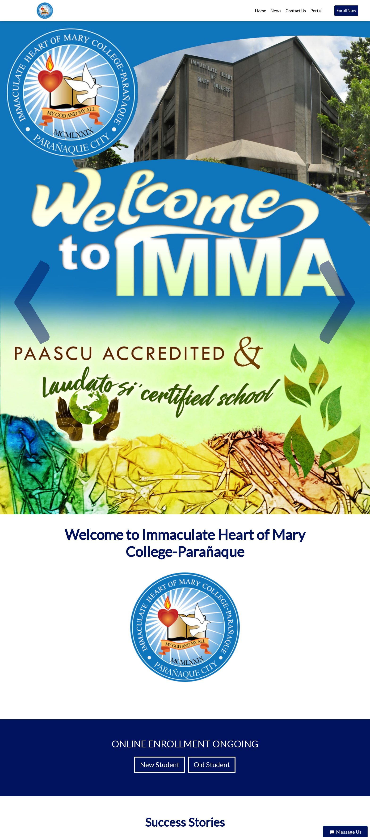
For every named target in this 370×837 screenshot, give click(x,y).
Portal (316, 10)
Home (260, 10)
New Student (159, 764)
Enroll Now (346, 10)
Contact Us (296, 10)
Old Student (212, 764)
